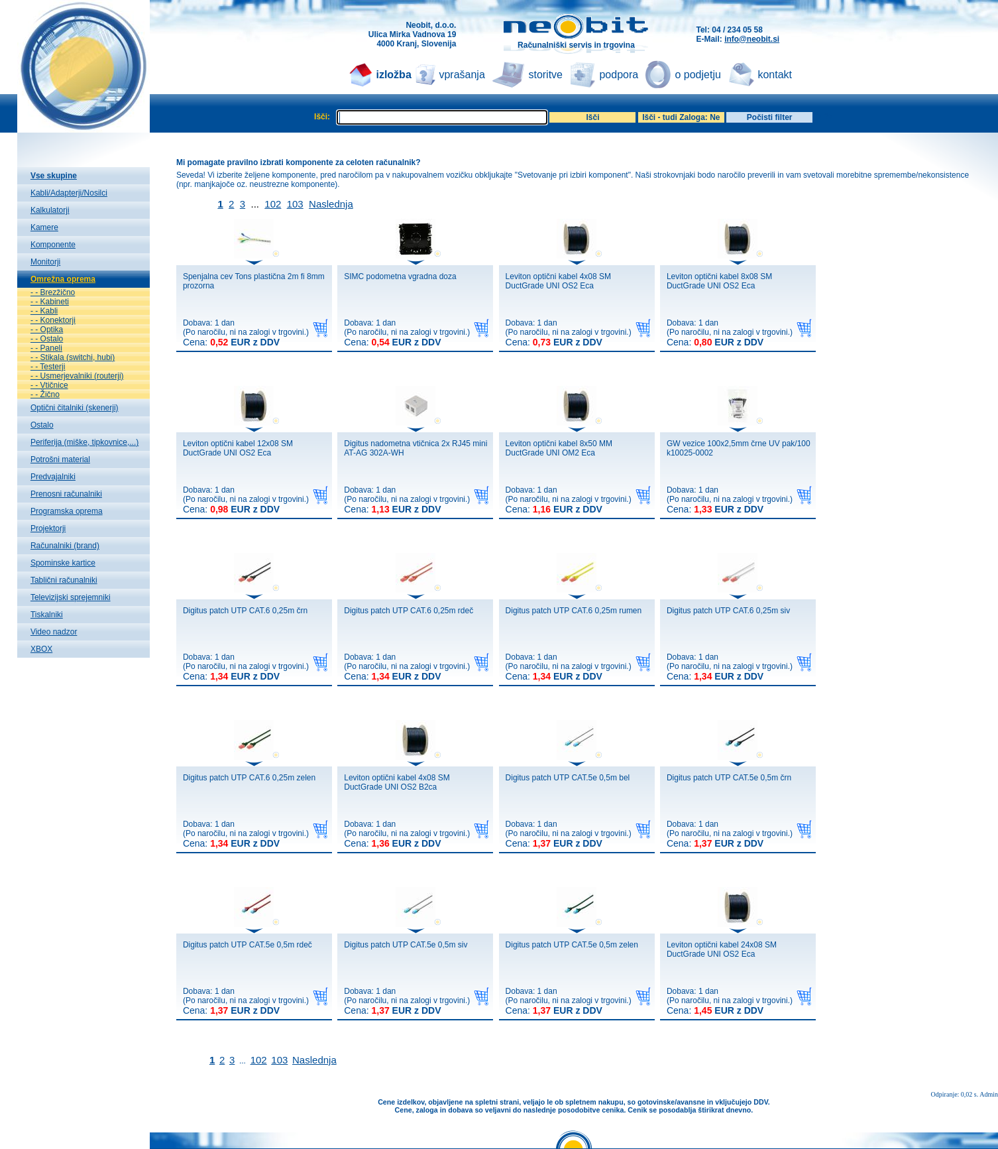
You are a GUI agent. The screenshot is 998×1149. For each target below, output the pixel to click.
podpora (618, 74)
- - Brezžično (52, 292)
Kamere (44, 227)
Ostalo (42, 425)
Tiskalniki (46, 614)
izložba (393, 74)
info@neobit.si (751, 39)
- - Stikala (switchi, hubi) (72, 357)
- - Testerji (47, 366)
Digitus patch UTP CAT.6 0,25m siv (728, 610)
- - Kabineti (49, 301)
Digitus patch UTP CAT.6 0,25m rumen (574, 610)
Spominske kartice (62, 563)
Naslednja (331, 204)
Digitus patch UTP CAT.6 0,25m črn (245, 610)
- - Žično (45, 394)
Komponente (53, 244)
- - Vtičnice (49, 385)
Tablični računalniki (63, 580)
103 (295, 204)
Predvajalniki (53, 476)
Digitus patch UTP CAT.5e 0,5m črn (729, 777)
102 (272, 204)
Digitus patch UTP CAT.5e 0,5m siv (405, 944)
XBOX (41, 649)
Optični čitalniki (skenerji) (74, 407)
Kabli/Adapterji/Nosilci (68, 193)
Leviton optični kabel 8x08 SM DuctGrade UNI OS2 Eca (719, 281)
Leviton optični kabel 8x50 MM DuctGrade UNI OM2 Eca (559, 448)
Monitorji (45, 262)
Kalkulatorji (50, 210)
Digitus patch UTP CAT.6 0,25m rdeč (408, 610)
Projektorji (48, 528)
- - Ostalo (46, 338)
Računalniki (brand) (64, 545)
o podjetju (697, 74)
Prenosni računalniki (66, 494)
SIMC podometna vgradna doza (400, 276)
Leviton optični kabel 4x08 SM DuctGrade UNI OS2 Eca (558, 281)
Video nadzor (54, 631)
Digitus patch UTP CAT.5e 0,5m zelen (572, 944)
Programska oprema (66, 511)
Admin (988, 1094)
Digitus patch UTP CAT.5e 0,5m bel (568, 777)
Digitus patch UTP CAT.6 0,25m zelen (249, 777)
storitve (545, 74)
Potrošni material (60, 459)
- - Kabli (44, 311)
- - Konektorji (53, 320)
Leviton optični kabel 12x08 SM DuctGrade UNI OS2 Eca (238, 448)
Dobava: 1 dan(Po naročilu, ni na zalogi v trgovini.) (246, 332)
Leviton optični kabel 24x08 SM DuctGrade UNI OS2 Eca (722, 949)
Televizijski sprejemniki (70, 597)
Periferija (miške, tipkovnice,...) (84, 442)
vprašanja (461, 74)
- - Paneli (46, 348)
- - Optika (46, 329)
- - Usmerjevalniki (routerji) (77, 376)
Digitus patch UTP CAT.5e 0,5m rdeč (247, 944)
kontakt (774, 74)
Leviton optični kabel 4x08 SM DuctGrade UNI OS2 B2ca (396, 782)
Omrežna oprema (62, 279)
